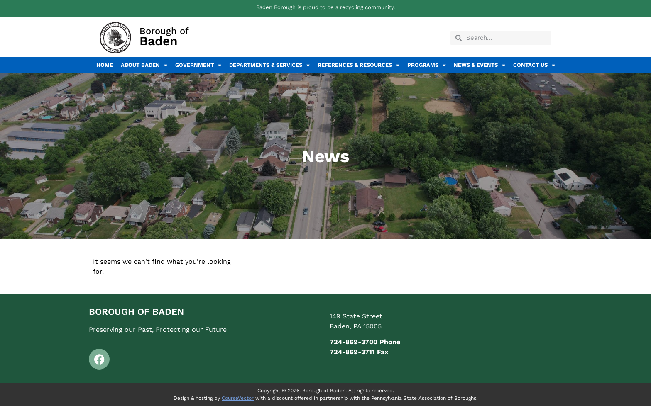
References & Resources (358, 65)
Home (104, 65)
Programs (426, 65)
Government (198, 65)
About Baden (144, 65)
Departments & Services (269, 65)
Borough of (164, 36)
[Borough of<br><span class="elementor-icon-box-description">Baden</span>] (115, 37)
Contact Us (534, 65)
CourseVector (238, 398)
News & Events (479, 65)
